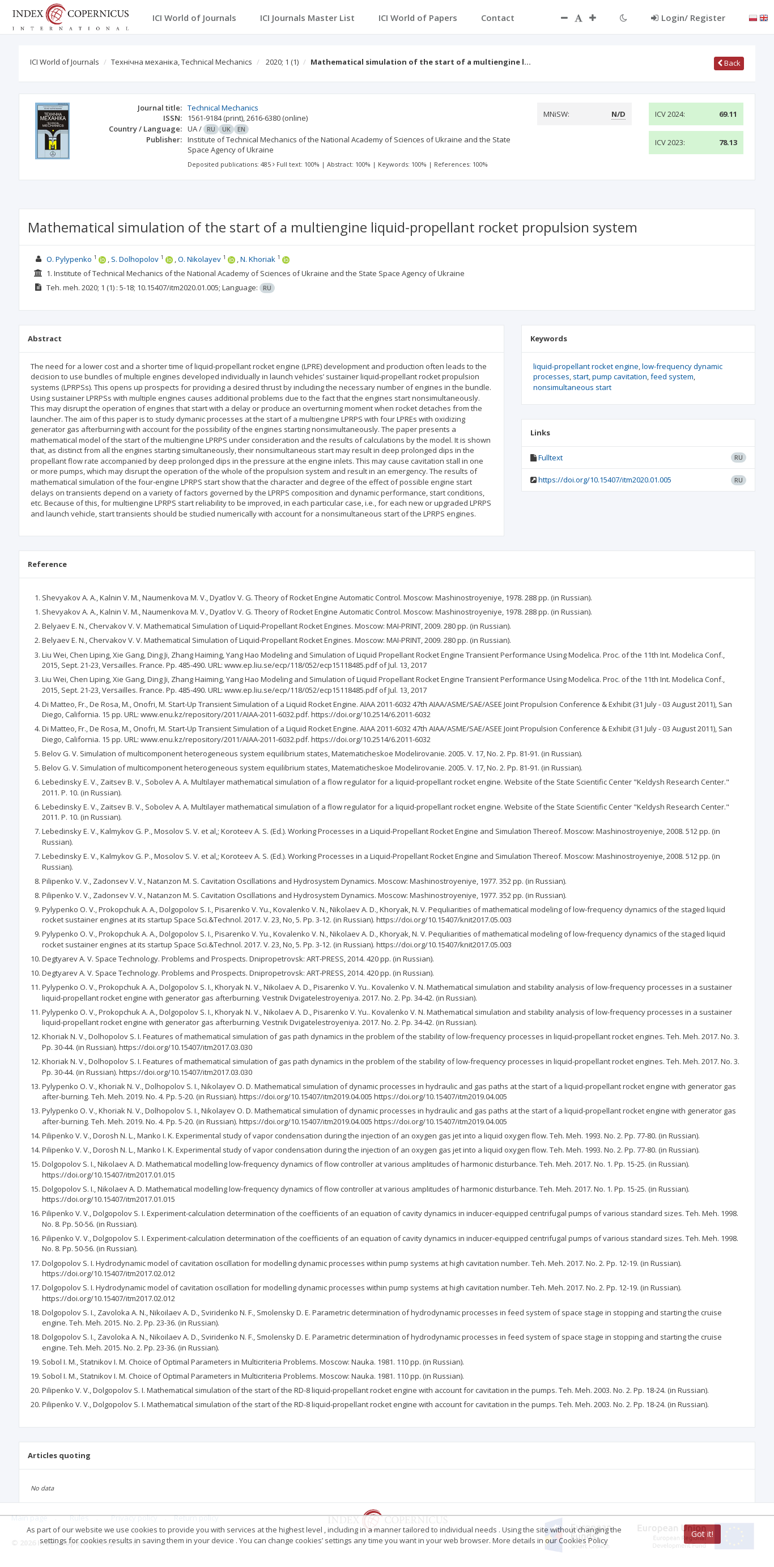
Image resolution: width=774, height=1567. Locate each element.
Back (729, 63)
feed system (672, 376)
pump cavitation (619, 376)
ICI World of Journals (64, 62)
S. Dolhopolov (135, 259)
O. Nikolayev (199, 259)
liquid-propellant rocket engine (586, 366)
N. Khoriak (257, 259)
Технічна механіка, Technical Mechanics (181, 62)
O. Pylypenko (69, 259)
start (581, 376)
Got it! (702, 1533)
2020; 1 (282, 62)
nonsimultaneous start (572, 387)
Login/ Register (688, 17)
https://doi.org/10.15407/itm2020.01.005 (604, 480)
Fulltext (550, 457)
